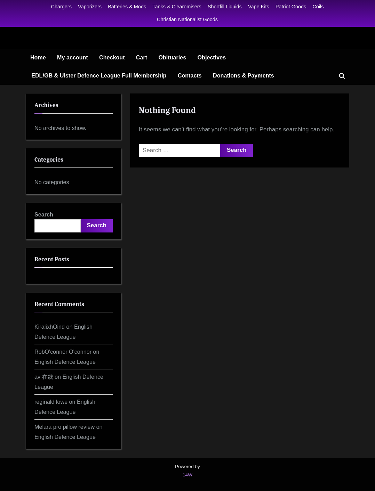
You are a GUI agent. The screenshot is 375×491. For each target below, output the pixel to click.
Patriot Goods (291, 6)
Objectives (212, 57)
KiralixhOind (49, 327)
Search (43, 214)
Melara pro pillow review (64, 427)
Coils (318, 6)
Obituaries (172, 57)
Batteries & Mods (127, 6)
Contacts (190, 75)
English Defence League (65, 362)
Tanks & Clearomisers (176, 6)
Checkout (112, 57)
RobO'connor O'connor (62, 352)
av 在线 (43, 377)
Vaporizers (90, 6)
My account (72, 57)
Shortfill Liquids (225, 6)
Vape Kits (258, 6)
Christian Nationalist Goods (187, 19)
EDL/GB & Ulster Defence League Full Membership (98, 75)
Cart (141, 57)
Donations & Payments (243, 75)
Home (38, 57)
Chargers (61, 6)
